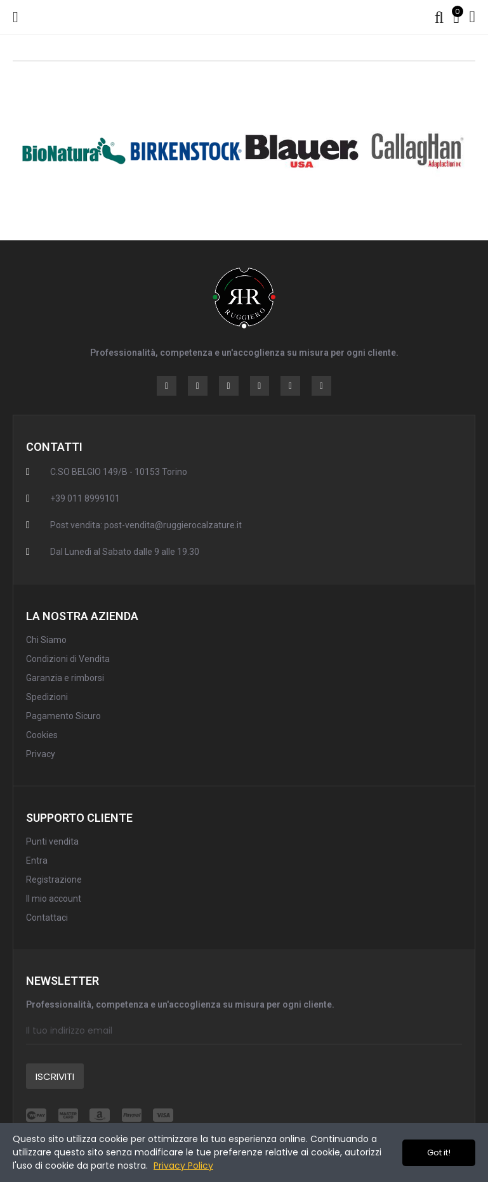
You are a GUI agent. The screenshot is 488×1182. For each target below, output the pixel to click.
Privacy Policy (183, 1165)
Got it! (439, 1152)
